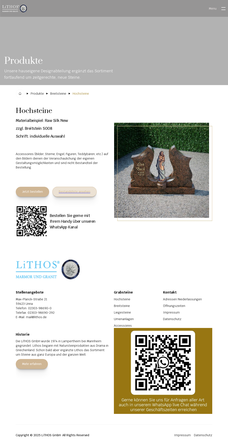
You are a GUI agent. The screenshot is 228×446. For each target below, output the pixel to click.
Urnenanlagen (124, 319)
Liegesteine (122, 312)
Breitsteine (122, 306)
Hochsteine (122, 299)
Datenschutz (172, 319)
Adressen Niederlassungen (182, 299)
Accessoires (123, 326)
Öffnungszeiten (174, 306)
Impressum (171, 312)
